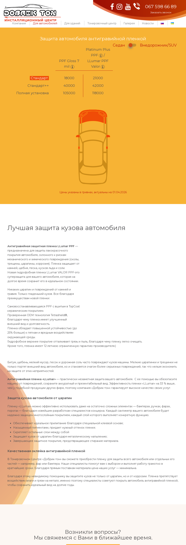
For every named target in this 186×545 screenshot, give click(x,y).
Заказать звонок (160, 12)
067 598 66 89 (161, 6)
